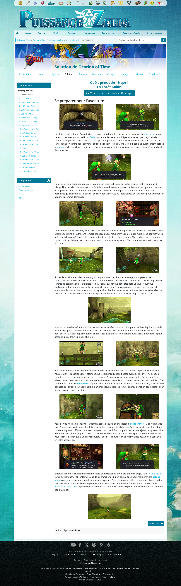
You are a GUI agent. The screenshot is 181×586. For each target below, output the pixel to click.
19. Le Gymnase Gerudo (29, 163)
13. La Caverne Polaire (28, 140)
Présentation (25, 74)
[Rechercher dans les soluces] (140, 40)
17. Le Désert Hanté (27, 156)
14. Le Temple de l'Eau (28, 144)
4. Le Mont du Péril (27, 106)
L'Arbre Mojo (156, 523)
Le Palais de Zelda (74, 568)
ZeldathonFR (117, 568)
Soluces (42, 33)
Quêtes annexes (26, 190)
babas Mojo (155, 473)
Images (125, 74)
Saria (92, 137)
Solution (69, 74)
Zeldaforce (90, 571)
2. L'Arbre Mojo (25, 98)
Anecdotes (97, 74)
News (28, 33)
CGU (128, 554)
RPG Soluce (83, 577)
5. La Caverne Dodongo (29, 110)
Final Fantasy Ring (98, 577)
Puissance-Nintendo (90, 563)
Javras (98, 579)
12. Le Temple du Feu (28, 136)
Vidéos (57, 33)
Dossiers (72, 33)
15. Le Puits (24, 148)
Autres (21, 194)
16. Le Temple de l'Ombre (30, 152)
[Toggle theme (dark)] (18, 33)
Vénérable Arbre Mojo (66, 486)
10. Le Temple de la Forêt (29, 129)
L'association (114, 554)
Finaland (111, 577)
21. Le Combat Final (27, 171)
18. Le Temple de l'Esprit (29, 159)
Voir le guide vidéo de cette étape (109, 93)
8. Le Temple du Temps (28, 121)
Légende (55, 74)
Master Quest (24, 186)
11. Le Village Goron (27, 133)
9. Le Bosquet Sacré (27, 125)
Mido (61, 147)
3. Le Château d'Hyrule (28, 102)
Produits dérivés (131, 33)
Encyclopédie (109, 33)
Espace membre (154, 33)
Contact (84, 554)
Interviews (89, 33)
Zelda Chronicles (94, 574)
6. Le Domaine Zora (27, 113)
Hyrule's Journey (131, 568)
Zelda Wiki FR (104, 568)
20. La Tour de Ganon (28, 167)
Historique (98, 554)
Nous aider (69, 554)
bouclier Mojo (137, 423)
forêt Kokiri (149, 134)
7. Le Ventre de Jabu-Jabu (29, 117)
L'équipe (55, 554)
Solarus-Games (90, 568)
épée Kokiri (83, 383)
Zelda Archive (109, 574)
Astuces (83, 74)
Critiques (111, 74)
